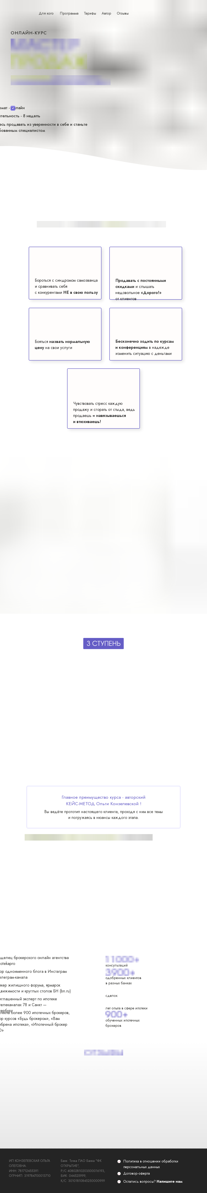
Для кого (46, 13)
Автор (106, 13)
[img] (103, 758)
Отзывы (123, 13)
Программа (69, 13)
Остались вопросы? (153, 1181)
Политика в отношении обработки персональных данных (150, 1164)
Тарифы (90, 13)
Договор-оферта (136, 1173)
